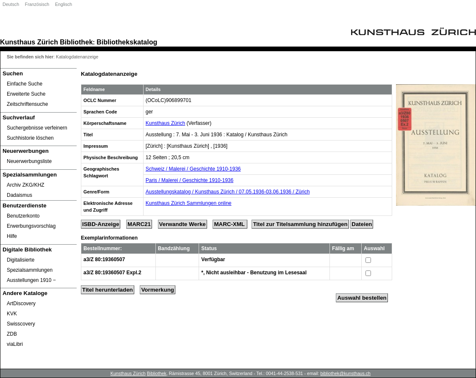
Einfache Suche (24, 84)
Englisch (63, 4)
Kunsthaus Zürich (29, 42)
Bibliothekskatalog (127, 42)
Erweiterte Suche (26, 94)
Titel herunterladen (107, 290)
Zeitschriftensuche (27, 104)
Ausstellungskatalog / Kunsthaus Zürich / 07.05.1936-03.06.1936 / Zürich (228, 192)
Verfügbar (213, 259)
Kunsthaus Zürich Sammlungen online (189, 203)
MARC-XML (230, 224)
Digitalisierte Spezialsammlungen (30, 265)
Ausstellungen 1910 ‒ (31, 280)
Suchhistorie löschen (30, 138)
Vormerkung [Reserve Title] (157, 290)
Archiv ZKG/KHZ (25, 185)
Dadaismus (19, 195)
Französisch (37, 4)
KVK (12, 314)
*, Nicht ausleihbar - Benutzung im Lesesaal (254, 273)
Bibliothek (76, 42)
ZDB (12, 334)
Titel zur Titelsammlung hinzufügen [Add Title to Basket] (300, 224)
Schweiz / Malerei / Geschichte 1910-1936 (193, 169)
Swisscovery (21, 324)
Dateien (361, 224)
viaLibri (15, 344)
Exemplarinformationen (109, 238)
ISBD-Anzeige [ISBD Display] (100, 224)
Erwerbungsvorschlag (31, 226)
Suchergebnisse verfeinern (37, 128)
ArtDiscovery (21, 303)
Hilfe (12, 236)
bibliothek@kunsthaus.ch (345, 373)
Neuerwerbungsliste (29, 161)
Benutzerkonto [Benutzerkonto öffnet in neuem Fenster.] (23, 216)
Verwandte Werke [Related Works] (182, 224)
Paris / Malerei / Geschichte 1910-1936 (189, 180)
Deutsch (11, 4)
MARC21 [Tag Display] (139, 224)
